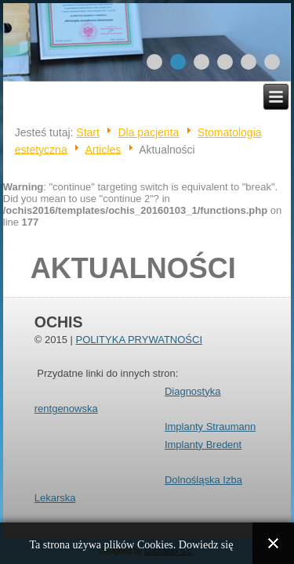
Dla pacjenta (148, 132)
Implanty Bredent (203, 444)
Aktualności (133, 268)
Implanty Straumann (210, 426)
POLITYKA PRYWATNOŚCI (138, 339)
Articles (103, 149)
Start (88, 132)
